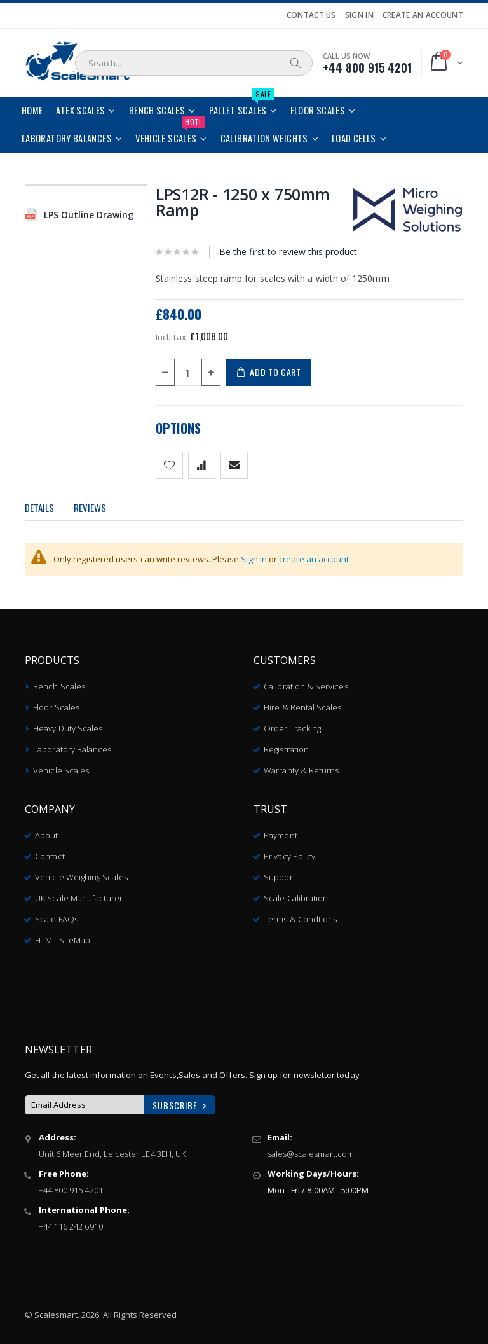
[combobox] (194, 63)
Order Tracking (292, 724)
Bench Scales (59, 682)
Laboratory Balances (72, 745)
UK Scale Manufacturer (79, 893)
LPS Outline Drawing (88, 215)
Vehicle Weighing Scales (81, 872)
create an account (314, 559)
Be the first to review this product (288, 252)
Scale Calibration (296, 893)
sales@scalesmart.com (311, 1149)
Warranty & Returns (301, 766)
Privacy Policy (289, 851)
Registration (286, 745)
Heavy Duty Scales (67, 724)
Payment (280, 830)
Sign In (359, 15)
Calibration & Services (306, 682)
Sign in (254, 559)
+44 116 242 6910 (71, 1222)
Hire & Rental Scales (302, 703)
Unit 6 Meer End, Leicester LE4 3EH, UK (112, 1149)
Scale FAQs (56, 914)
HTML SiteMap (62, 935)
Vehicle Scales (61, 766)
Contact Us (311, 15)
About (46, 830)
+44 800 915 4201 (71, 1185)
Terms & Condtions (300, 914)
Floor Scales (56, 703)
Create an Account (423, 15)
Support (279, 872)
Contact (49, 851)
